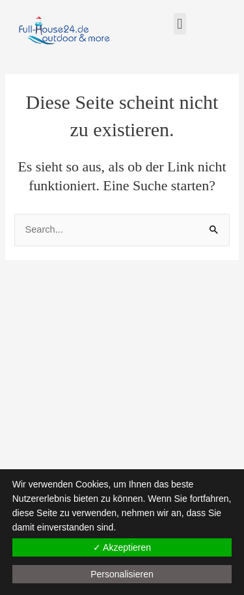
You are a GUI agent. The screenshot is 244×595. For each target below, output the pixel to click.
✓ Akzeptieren (122, 547)
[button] (180, 24)
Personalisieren (122, 574)
